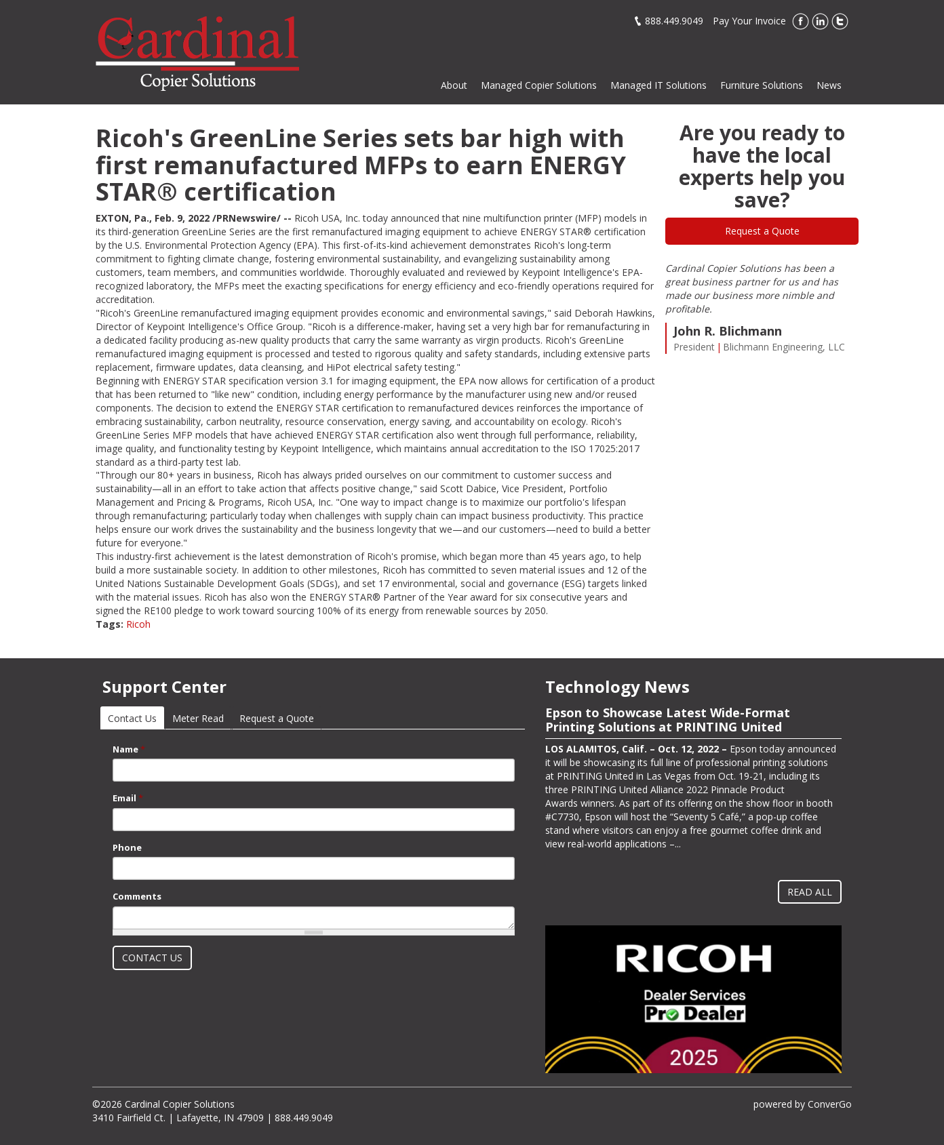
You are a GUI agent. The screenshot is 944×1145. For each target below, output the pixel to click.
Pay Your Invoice (749, 20)
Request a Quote (762, 230)
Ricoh (138, 624)
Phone (127, 847)
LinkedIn (820, 21)
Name (129, 749)
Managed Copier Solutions (539, 85)
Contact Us (136, 718)
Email (128, 798)
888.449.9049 (674, 20)
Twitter (839, 21)
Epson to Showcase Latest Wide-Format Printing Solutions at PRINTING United (667, 719)
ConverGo (830, 1104)
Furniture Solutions (761, 85)
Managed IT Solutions (658, 85)
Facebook (800, 21)
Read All (809, 891)
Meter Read (198, 718)
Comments (137, 896)
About (454, 85)
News (829, 85)
